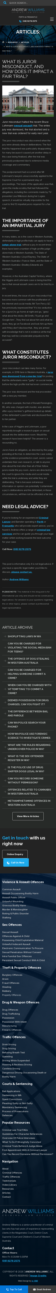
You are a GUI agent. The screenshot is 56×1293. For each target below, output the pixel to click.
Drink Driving (9, 1044)
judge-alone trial (11, 244)
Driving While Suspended (16, 1060)
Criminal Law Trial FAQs (15, 1130)
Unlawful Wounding (12, 901)
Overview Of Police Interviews (18, 1138)
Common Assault (11, 889)
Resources (8, 1188)
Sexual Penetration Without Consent (21, 952)
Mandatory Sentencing (14, 1107)
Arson (5, 978)
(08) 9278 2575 (28, 21)
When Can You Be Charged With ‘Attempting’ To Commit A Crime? (29, 689)
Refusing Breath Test (13, 1052)
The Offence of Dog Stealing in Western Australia (28, 660)
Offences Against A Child (15, 936)
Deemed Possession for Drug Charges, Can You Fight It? (28, 702)
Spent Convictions (12, 1099)
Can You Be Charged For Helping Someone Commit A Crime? (27, 673)
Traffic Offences (14, 1037)
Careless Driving (11, 1068)
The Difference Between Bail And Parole (28, 713)
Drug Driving (9, 1048)
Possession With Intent (14, 1021)
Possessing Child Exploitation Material (22, 940)
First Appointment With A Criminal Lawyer (24, 1150)
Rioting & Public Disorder (15, 913)
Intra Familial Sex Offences (17, 956)
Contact (6, 1196)
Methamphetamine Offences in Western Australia (29, 802)
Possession (8, 1017)
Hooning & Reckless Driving (17, 1064)
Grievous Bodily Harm (14, 905)
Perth (40, 521)
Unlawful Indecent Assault (16, 944)
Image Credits (38, 1275)
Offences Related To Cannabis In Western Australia (29, 791)
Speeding (7, 1056)
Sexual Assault (10, 932)
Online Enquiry (15, 854)
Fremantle (8, 525)
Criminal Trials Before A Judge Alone (22, 1146)
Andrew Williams (19, 579)
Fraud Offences (10, 983)
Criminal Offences (12, 1172)
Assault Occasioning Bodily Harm (20, 893)
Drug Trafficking (11, 1013)
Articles (6, 1192)
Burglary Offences (12, 974)
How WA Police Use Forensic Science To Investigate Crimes (29, 735)
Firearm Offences (11, 1029)
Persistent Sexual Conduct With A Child (23, 960)
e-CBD (35, 1281)
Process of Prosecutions (15, 1111)
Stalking (6, 917)
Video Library (9, 1184)
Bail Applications (11, 1091)
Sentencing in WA (11, 1095)
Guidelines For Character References (22, 1134)
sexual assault (23, 125)
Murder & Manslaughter (15, 909)
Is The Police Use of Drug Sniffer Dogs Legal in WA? (26, 769)
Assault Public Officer (14, 897)
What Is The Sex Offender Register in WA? (26, 758)
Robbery (6, 991)
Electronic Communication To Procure (22, 948)
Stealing (6, 987)
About (5, 1168)
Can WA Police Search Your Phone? (27, 724)
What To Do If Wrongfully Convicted (21, 1142)
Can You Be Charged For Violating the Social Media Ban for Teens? (29, 647)
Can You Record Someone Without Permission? (25, 780)
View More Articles (28, 816)
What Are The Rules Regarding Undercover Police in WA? (29, 746)
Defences (7, 1115)
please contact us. (21, 572)
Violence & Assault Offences (23, 882)
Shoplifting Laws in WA (24, 636)
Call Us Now (17, 862)
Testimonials (9, 1180)
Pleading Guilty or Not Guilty (17, 1103)
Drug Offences (10, 1009)
